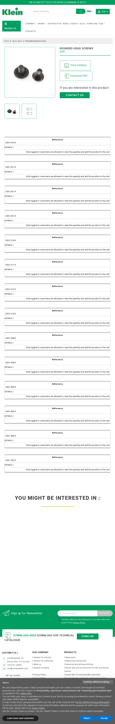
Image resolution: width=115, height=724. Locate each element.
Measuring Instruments (76, 661)
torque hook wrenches (96, 559)
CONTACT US (75, 95)
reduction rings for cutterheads (19, 559)
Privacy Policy (79, 623)
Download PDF (76, 76)
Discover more (19, 578)
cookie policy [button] (26, 693)
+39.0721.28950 (14, 665)
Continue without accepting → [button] (98, 682)
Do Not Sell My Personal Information (92, 702)
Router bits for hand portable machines (82, 675)
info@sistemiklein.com (17, 668)
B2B (101, 24)
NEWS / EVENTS (70, 24)
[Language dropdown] (89, 11)
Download (87, 636)
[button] (102, 11)
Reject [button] (87, 718)
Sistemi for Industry (42, 657)
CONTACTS (30, 31)
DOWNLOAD (92, 24)
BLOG (82, 24)
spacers (57, 558)
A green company (41, 668)
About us (37, 664)
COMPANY (30, 24)
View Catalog (75, 65)
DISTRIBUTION (54, 24)
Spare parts (70, 657)
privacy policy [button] (38, 708)
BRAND (41, 24)
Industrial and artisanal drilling (79, 664)
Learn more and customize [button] (20, 718)
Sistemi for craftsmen (43, 661)
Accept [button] (104, 718)
